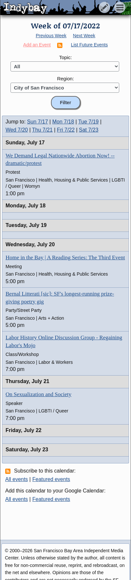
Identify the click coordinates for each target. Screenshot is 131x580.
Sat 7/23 (89, 130)
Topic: (65, 57)
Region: (65, 78)
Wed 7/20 (17, 130)
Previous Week (51, 35)
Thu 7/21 (42, 130)
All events (16, 479)
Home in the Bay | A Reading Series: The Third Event (65, 257)
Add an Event (37, 44)
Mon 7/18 (63, 121)
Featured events (51, 479)
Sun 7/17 (37, 121)
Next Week (84, 35)
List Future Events (89, 44)
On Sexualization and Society (39, 394)
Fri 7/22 (65, 130)
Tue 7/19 (88, 121)
